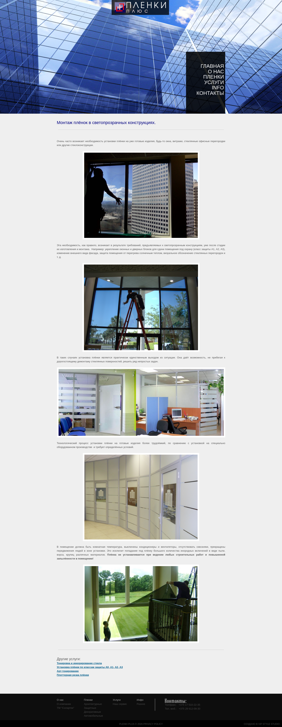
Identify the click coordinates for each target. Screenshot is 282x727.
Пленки (213, 77)
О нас (216, 71)
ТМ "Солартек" (65, 707)
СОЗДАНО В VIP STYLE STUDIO (262, 724)
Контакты (210, 93)
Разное (141, 704)
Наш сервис (120, 704)
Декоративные (92, 711)
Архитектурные (93, 704)
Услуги (214, 82)
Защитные (90, 707)
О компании (64, 704)
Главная (212, 66)
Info (218, 88)
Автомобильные (93, 715)
